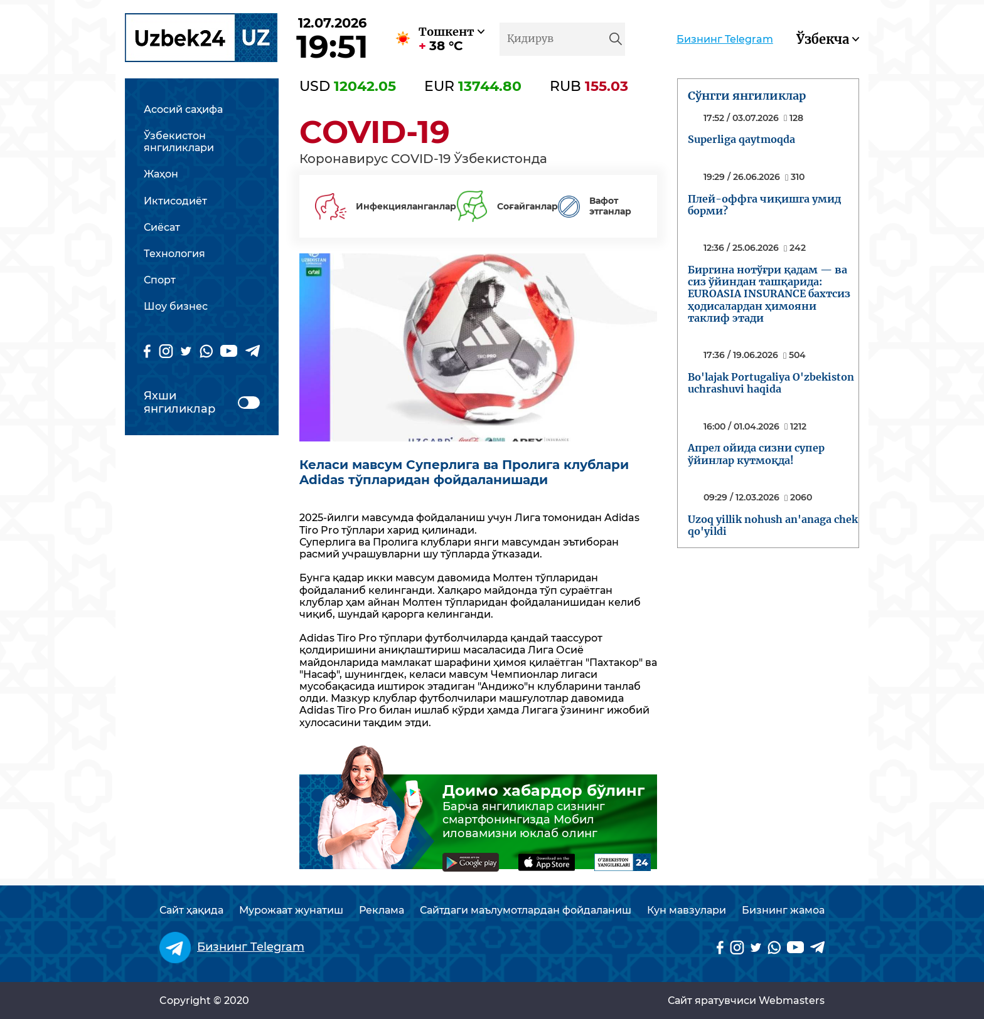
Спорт (160, 280)
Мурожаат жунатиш (291, 910)
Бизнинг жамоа (783, 910)
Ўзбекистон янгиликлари (179, 142)
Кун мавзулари (686, 910)
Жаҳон (161, 174)
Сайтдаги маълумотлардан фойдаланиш (525, 910)
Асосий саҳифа (183, 109)
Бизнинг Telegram (724, 39)
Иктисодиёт (175, 201)
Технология (174, 254)
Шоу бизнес (176, 306)
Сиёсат (162, 227)
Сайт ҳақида (191, 910)
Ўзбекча (822, 39)
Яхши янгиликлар (202, 402)
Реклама (381, 910)
